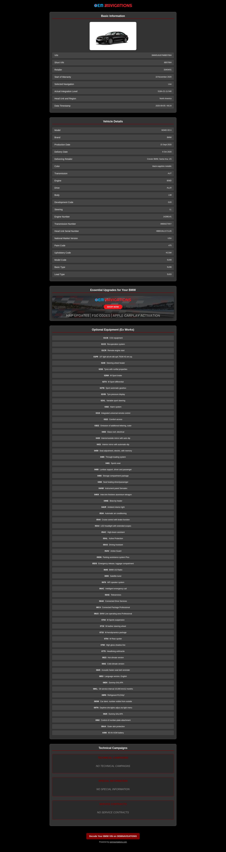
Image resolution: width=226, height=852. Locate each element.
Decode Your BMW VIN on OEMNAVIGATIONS (113, 836)
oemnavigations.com (118, 842)
